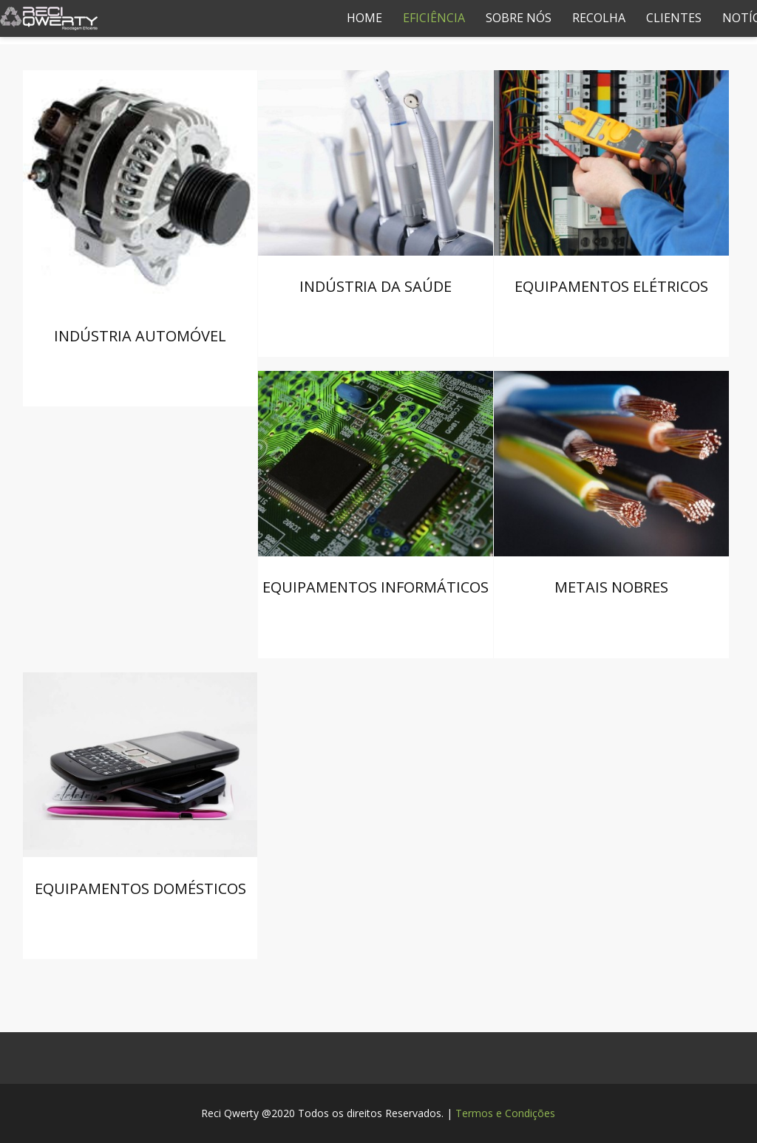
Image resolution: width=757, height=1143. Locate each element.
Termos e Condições (505, 1113)
